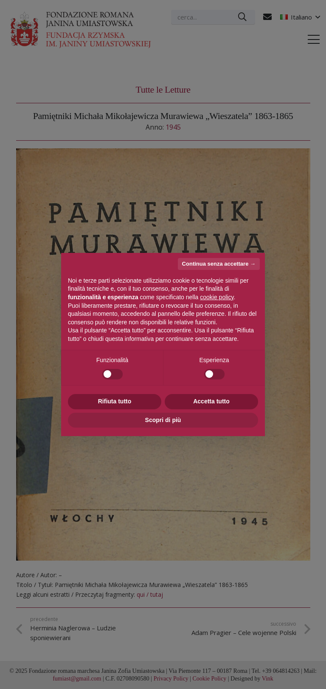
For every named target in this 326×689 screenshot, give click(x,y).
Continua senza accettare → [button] (219, 264)
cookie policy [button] (216, 297)
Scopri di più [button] (163, 420)
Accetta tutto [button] (211, 401)
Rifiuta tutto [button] (115, 401)
